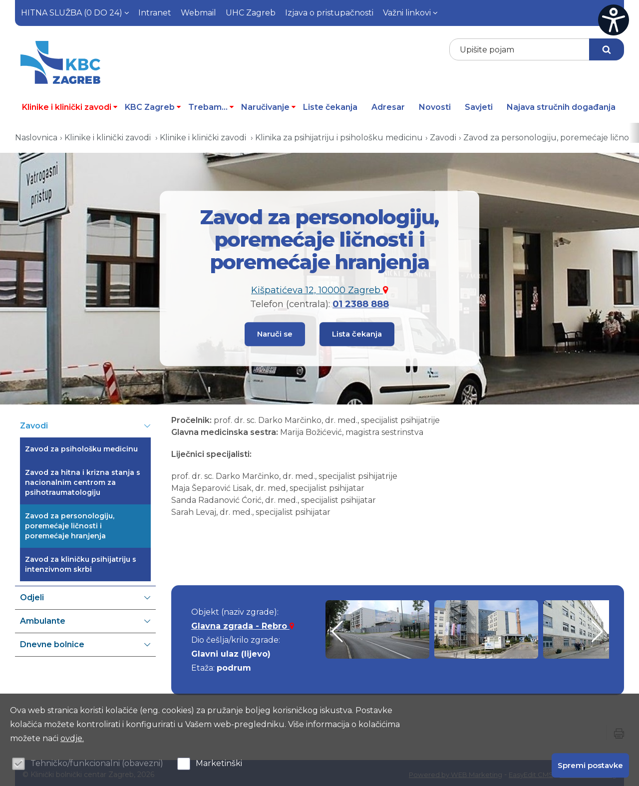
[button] (597, 629)
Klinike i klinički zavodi (70, 104)
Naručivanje (268, 104)
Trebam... (211, 104)
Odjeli (85, 595)
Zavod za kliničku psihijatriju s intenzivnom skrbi (80, 561)
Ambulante (85, 618)
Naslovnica (36, 134)
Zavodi (443, 134)
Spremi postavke (590, 765)
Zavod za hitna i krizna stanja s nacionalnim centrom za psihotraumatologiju (82, 479)
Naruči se (275, 331)
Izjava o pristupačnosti (329, 12)
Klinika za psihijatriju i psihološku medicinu (339, 134)
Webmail (198, 12)
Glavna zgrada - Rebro (242, 623)
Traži (606, 49)
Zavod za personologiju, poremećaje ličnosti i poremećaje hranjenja (69, 522)
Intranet (154, 12)
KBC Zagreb (153, 104)
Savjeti (479, 104)
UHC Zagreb (251, 12)
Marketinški (219, 763)
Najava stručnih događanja (561, 104)
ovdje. (72, 738)
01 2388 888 (360, 302)
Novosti (435, 104)
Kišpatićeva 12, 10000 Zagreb (319, 288)
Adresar (388, 104)
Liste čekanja (330, 104)
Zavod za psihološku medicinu (81, 445)
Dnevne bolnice (85, 642)
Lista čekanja (357, 331)
